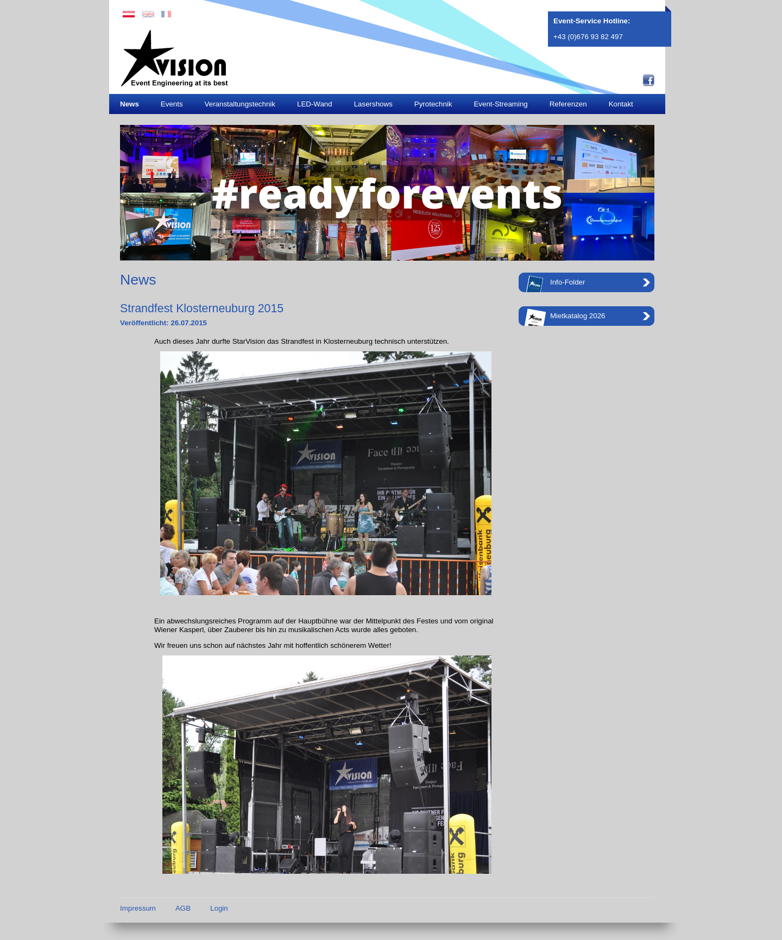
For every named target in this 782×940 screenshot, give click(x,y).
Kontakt (621, 104)
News (129, 104)
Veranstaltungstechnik (240, 104)
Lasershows (373, 104)
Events (172, 104)
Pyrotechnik (433, 104)
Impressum (138, 908)
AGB (183, 908)
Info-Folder (555, 283)
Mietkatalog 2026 (565, 317)
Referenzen (568, 104)
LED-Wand (314, 104)
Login (219, 908)
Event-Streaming (500, 104)
